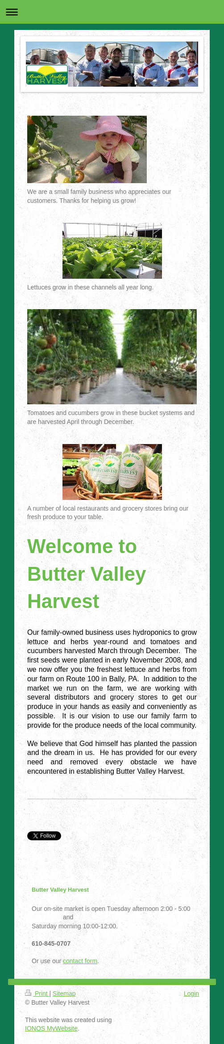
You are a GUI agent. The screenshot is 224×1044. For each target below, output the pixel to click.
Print (37, 993)
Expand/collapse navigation (112, 11)
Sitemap (64, 993)
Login (191, 993)
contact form (80, 960)
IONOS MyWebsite (51, 1028)
